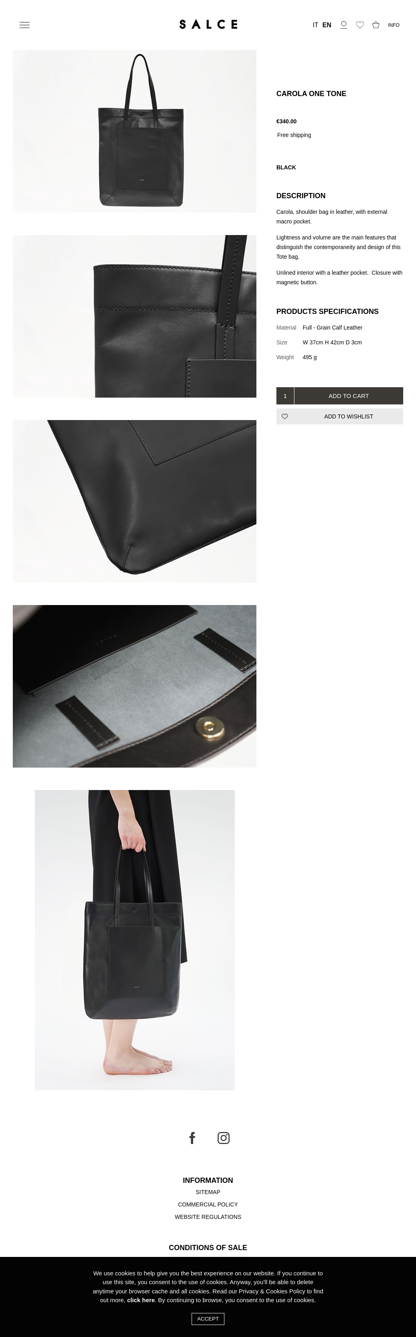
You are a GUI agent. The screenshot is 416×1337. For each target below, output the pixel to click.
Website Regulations (208, 1217)
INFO (394, 25)
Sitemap (208, 1192)
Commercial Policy (208, 1204)
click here (141, 1300)
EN (326, 25)
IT (315, 25)
